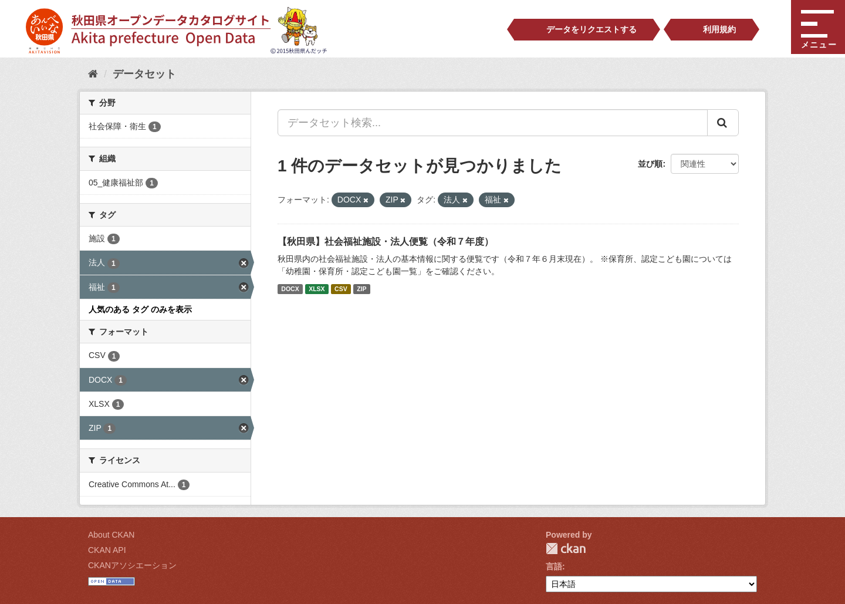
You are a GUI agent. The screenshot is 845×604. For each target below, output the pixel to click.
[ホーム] (93, 74)
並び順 (650, 163)
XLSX (317, 288)
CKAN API (107, 550)
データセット (144, 74)
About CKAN (111, 534)
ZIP (361, 288)
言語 (554, 566)
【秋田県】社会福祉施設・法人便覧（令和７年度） (386, 242)
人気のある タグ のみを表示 (140, 309)
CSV (340, 288)
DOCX (290, 288)
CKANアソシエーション (132, 565)
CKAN (566, 548)
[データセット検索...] (493, 122)
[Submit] (723, 122)
